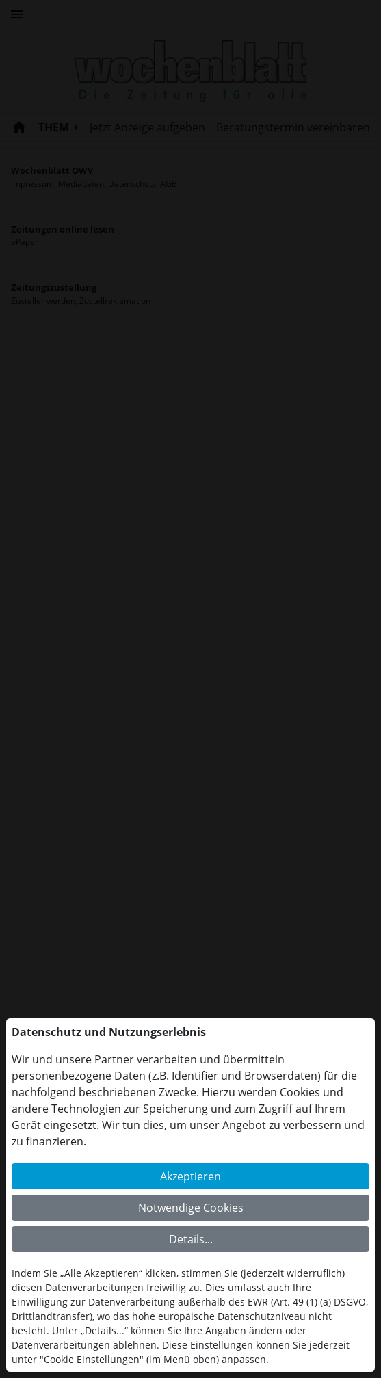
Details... (191, 1239)
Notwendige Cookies (191, 1207)
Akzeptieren (190, 1176)
